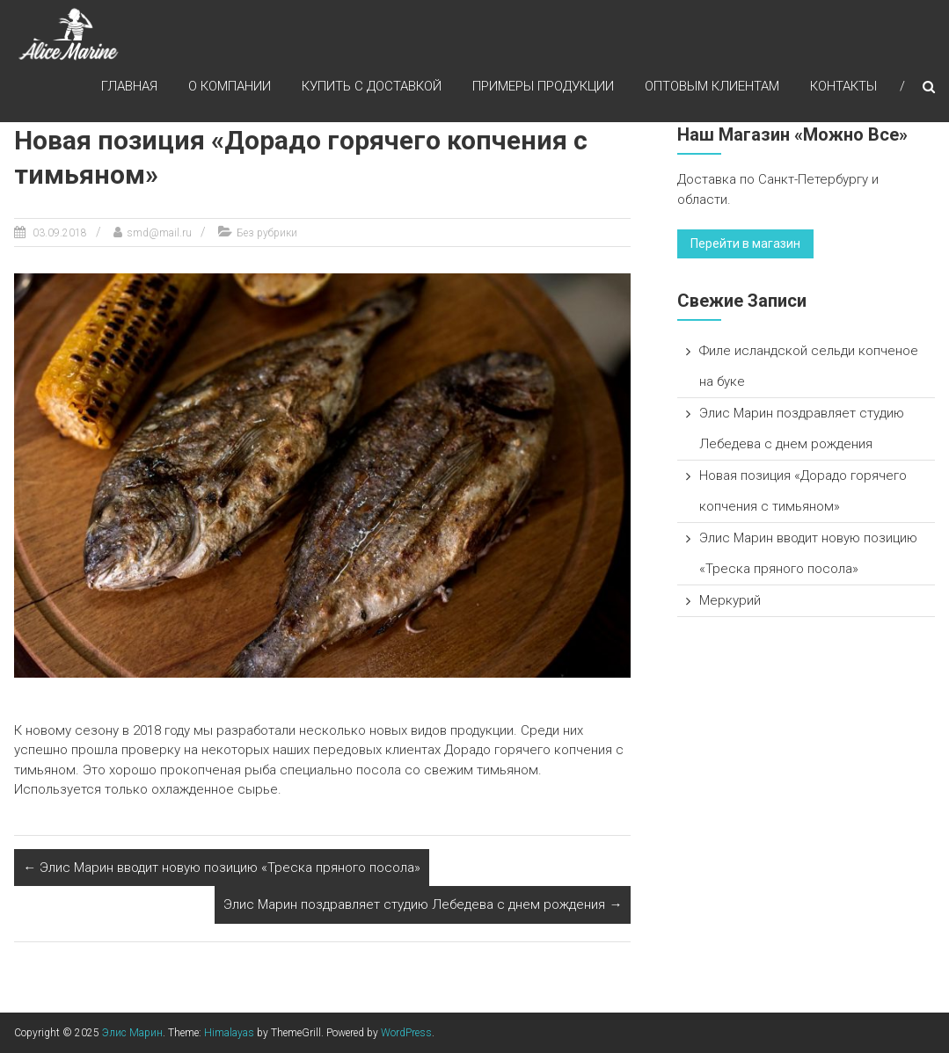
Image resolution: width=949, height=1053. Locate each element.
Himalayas (229, 1033)
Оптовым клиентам (712, 87)
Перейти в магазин (745, 243)
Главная (129, 87)
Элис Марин (132, 1033)
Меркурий (730, 600)
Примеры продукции (543, 87)
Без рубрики (267, 233)
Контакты (843, 87)
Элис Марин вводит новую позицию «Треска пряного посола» (221, 867)
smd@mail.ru (159, 233)
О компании (229, 87)
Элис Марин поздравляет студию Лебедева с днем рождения (422, 904)
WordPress (406, 1033)
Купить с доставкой (372, 87)
